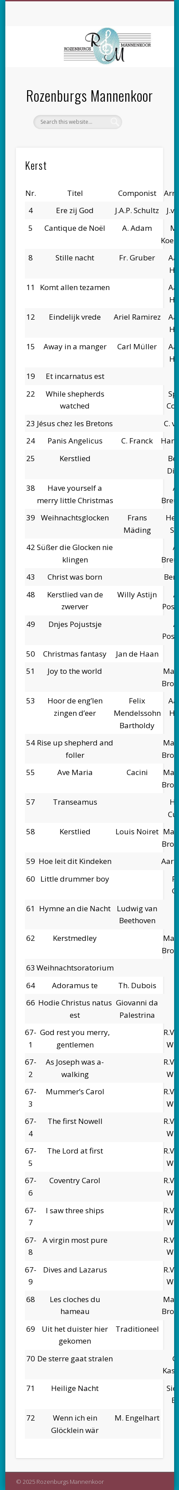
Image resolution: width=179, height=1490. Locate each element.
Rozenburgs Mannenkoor (89, 95)
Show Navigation (141, 79)
